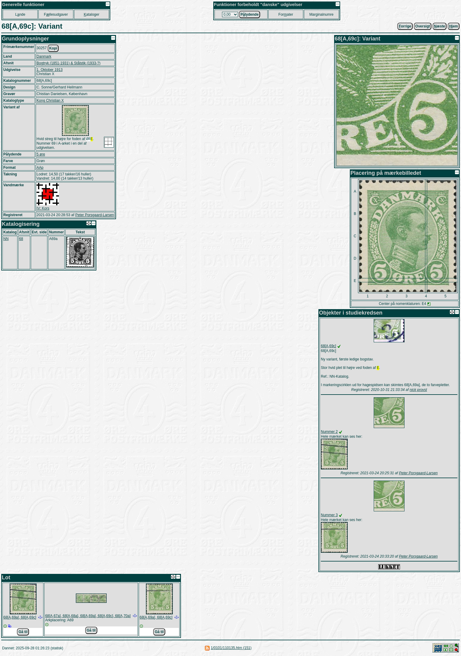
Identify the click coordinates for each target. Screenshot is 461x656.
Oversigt (422, 26)
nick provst (418, 390)
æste (439, 26)
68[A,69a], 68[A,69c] (19, 618)
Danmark (44, 56)
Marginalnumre (321, 14)
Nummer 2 (329, 432)
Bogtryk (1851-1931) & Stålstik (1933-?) (68, 63)
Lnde (20, 14)
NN (5, 239)
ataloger (91, 14)
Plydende (249, 14)
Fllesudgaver (56, 14)
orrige (405, 26)
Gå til (22, 632)
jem (453, 26)
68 (21, 239)
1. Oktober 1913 (50, 70)
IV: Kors (43, 209)
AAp (40, 168)
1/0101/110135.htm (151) (231, 648)
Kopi (53, 48)
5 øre (41, 155)
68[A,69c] (328, 346)
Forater (286, 14)
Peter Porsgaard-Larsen (94, 215)
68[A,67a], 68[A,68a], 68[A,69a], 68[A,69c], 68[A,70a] (88, 616)
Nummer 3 (329, 516)
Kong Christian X (50, 100)
